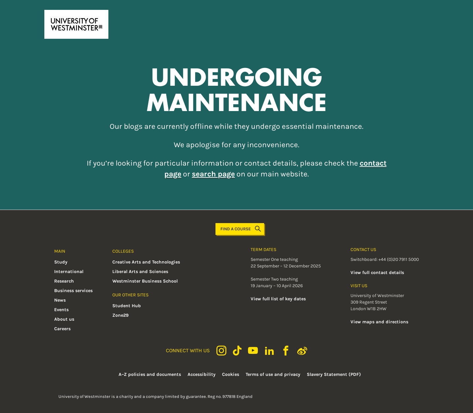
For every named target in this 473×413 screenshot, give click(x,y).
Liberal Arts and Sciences (140, 271)
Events (61, 309)
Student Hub (126, 306)
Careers (62, 329)
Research (64, 281)
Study (60, 262)
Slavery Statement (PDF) (334, 374)
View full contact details (377, 272)
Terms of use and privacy (273, 374)
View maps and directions (379, 322)
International (68, 271)
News (60, 300)
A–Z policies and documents (150, 374)
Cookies (230, 374)
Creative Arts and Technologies (146, 262)
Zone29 (120, 315)
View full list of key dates (278, 299)
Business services (73, 290)
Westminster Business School (145, 281)
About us (64, 319)
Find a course (240, 229)
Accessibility (201, 374)
